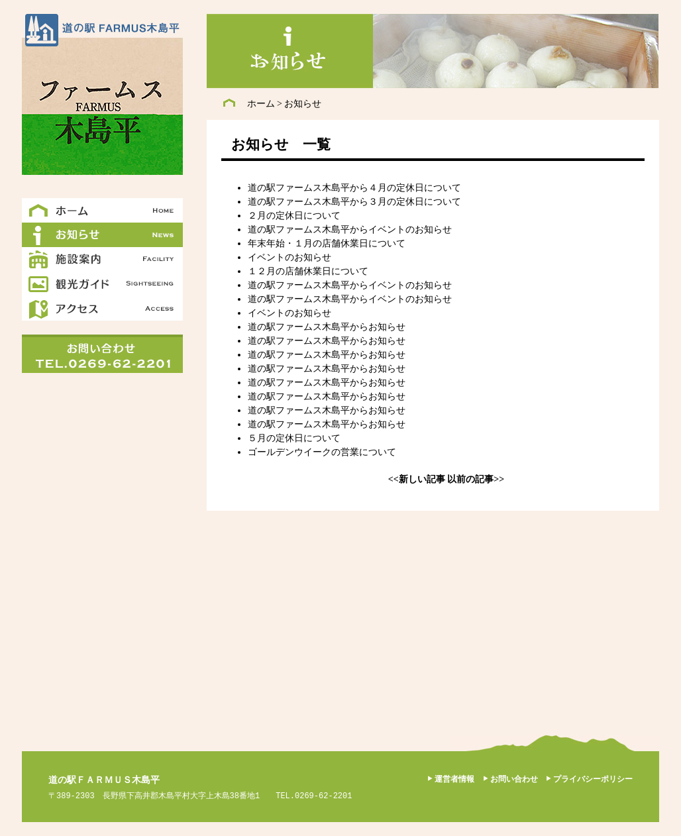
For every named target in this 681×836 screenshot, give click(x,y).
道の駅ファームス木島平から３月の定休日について (354, 202)
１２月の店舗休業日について (308, 271)
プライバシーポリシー (593, 779)
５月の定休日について (294, 438)
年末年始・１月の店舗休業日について (326, 243)
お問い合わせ (514, 779)
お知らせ (302, 104)
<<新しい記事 (416, 479)
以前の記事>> (475, 479)
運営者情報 (454, 779)
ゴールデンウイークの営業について (322, 452)
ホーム (261, 104)
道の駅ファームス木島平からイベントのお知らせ (350, 230)
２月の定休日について (294, 216)
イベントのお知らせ (289, 257)
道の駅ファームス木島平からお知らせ (326, 327)
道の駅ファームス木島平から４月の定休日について (354, 188)
